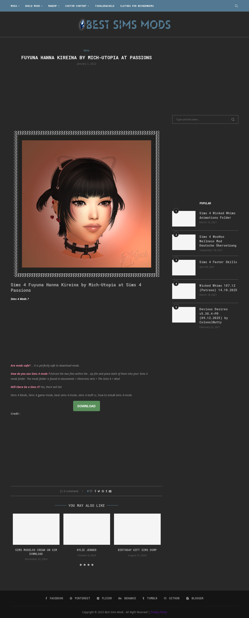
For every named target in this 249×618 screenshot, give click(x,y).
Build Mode (32, 5)
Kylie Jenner (86, 550)
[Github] (172, 598)
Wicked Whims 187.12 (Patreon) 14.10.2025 (218, 287)
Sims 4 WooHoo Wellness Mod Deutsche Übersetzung (217, 241)
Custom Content (76, 5)
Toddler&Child (104, 5)
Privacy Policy (159, 612)
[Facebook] (54, 598)
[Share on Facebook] (95, 491)
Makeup (52, 5)
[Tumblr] (150, 598)
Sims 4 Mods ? (20, 299)
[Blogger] (194, 598)
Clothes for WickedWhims (137, 5)
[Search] (236, 5)
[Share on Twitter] (99, 491)
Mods (14, 5)
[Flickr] (104, 598)
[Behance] (127, 598)
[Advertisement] (86, 98)
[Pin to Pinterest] (103, 491)
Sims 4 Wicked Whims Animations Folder (217, 215)
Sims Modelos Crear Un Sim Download (36, 552)
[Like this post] (90, 491)
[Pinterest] (80, 598)
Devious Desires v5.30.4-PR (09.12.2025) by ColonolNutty (213, 315)
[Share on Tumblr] (106, 491)
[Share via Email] (110, 491)
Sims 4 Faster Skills (218, 262)
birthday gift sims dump (137, 550)
